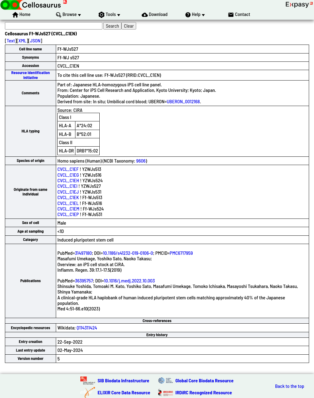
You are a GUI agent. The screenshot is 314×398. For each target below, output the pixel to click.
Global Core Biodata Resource (204, 380)
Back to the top (289, 386)
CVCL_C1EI (67, 186)
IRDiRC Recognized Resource (203, 392)
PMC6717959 (181, 253)
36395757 (84, 280)
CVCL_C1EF (67, 169)
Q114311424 (87, 327)
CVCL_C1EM (68, 208)
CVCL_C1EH (68, 180)
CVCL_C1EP (68, 214)
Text (11, 40)
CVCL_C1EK (68, 197)
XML (22, 40)
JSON (35, 40)
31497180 (83, 253)
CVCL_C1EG (68, 175)
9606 (141, 161)
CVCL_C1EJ (68, 192)
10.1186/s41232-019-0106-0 (128, 253)
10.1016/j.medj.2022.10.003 (129, 280)
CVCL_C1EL (67, 203)
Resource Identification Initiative (30, 75)
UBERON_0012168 (183, 101)
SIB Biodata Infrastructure (123, 380)
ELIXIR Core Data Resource (124, 392)
